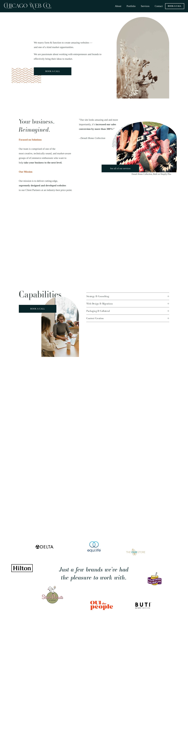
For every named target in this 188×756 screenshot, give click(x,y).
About (118, 6)
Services (145, 6)
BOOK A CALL (175, 6)
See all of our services (120, 168)
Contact (159, 6)
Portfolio (131, 6)
